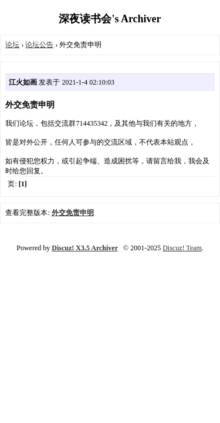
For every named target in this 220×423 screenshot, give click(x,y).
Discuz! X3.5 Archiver (85, 248)
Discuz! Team (182, 248)
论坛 (12, 45)
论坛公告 (39, 45)
